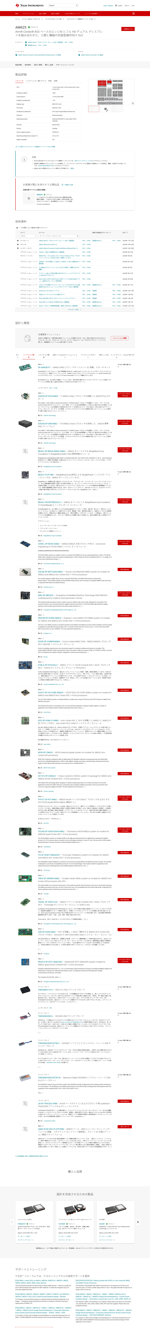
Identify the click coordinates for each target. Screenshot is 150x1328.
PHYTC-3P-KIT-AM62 (47, 799)
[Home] (29, 5)
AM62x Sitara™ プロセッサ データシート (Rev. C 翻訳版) (45, 42)
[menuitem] (133, 13)
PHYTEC (46, 823)
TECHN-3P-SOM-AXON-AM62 (51, 831)
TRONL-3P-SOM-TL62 (47, 902)
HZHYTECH (47, 712)
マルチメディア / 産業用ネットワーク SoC (80, 19)
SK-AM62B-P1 (44, 367)
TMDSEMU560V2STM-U (48, 1043)
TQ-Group (47, 870)
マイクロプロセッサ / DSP (53, 19)
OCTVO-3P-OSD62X (47, 776)
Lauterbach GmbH (49, 1121)
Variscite (46, 953)
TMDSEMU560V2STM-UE (49, 1077)
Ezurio (46, 657)
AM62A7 (40, 195)
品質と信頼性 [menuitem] (55, 13)
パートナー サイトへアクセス (125, 395)
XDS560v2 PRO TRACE (53, 1062)
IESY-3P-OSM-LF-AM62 (48, 720)
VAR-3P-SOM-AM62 (47, 932)
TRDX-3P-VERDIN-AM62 (48, 878)
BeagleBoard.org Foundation (53, 466)
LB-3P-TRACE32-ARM (47, 1103)
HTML (71, 42)
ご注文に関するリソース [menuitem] (72, 13)
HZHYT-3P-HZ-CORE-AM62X (50, 692)
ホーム (17, 19)
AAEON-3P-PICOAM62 (48, 396)
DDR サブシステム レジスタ (83, 161)
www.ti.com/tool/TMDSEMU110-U (72, 1022)
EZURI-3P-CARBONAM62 (49, 641)
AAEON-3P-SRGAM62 (47, 423)
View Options (124, 569)
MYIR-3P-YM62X (45, 752)
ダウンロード (124, 1127)
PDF (66, 42)
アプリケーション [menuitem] (28, 13)
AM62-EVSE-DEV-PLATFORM (51, 1129)
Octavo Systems (49, 791)
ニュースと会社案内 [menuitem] (91, 13)
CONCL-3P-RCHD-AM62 (48, 544)
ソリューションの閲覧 (119, 338)
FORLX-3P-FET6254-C (48, 665)
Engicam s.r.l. (48, 633)
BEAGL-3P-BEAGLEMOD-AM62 (51, 451)
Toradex (46, 894)
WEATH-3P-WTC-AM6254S (50, 962)
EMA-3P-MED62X (45, 595)
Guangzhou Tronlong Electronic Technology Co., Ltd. (60, 924)
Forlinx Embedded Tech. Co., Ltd (54, 684)
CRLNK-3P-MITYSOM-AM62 (50, 572)
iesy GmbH (47, 744)
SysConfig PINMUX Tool (45, 165)
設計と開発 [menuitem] (42, 13)
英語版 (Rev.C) (32, 45)
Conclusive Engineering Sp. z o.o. (54, 563)
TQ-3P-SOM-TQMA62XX (49, 855)
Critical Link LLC (49, 587)
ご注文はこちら (128, 29)
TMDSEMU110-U (45, 990)
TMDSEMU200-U (45, 1016)
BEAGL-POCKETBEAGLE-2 (49, 502)
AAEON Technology (50, 415)
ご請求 (72, 168)
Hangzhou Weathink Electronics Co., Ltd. (56, 981)
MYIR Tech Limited (49, 768)
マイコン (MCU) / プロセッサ (31, 19)
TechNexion (47, 847)
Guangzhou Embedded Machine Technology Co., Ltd (60, 610)
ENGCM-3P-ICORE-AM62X (49, 618)
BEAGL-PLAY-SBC (46, 474)
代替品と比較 (69, 185)
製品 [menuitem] (16, 13)
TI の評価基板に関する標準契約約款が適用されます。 (32, 1156)
